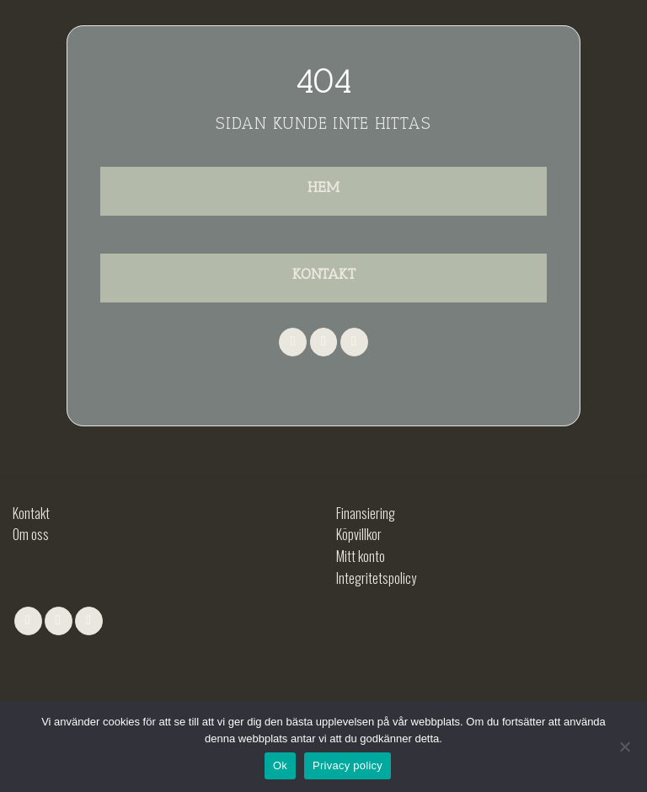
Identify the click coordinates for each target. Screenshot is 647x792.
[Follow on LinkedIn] (354, 342)
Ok (280, 765)
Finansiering (365, 513)
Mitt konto (360, 556)
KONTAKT (324, 274)
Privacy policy (347, 765)
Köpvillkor (359, 534)
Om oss (31, 534)
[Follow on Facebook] (293, 342)
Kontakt (31, 513)
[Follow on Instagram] (324, 342)
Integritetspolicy (376, 578)
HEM (323, 187)
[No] (624, 751)
